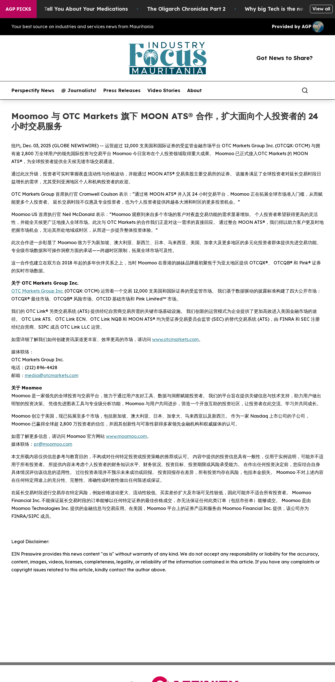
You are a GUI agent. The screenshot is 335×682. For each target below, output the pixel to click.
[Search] (305, 90)
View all (321, 9)
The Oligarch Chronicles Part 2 (191, 9)
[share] (320, 90)
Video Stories (163, 90)
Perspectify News (32, 90)
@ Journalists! (78, 90)
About (194, 90)
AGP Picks (18, 9)
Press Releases (122, 90)
